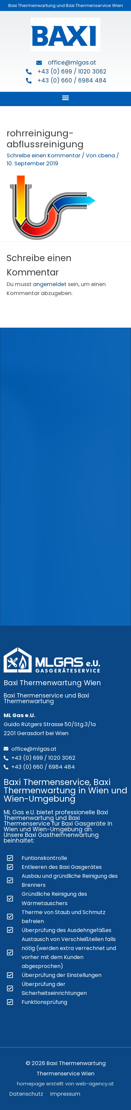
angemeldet (49, 284)
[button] (65, 97)
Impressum (65, 1094)
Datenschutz (26, 1094)
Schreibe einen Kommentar (43, 155)
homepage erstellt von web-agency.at (65, 1083)
